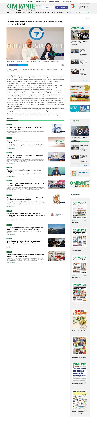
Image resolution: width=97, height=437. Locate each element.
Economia (9, 134)
